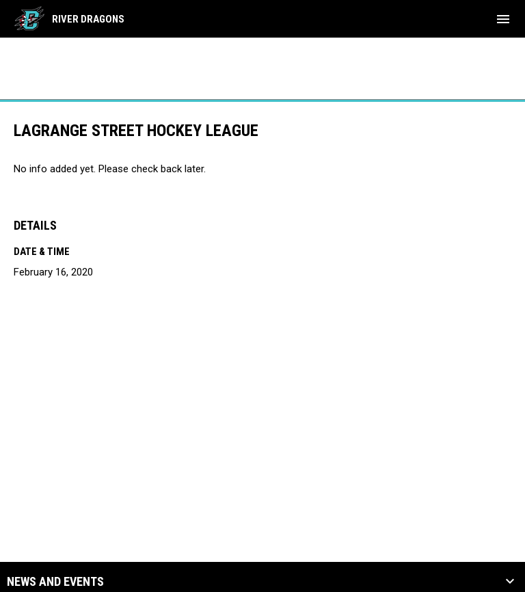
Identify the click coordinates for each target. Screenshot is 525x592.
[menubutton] (503, 19)
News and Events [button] (55, 582)
